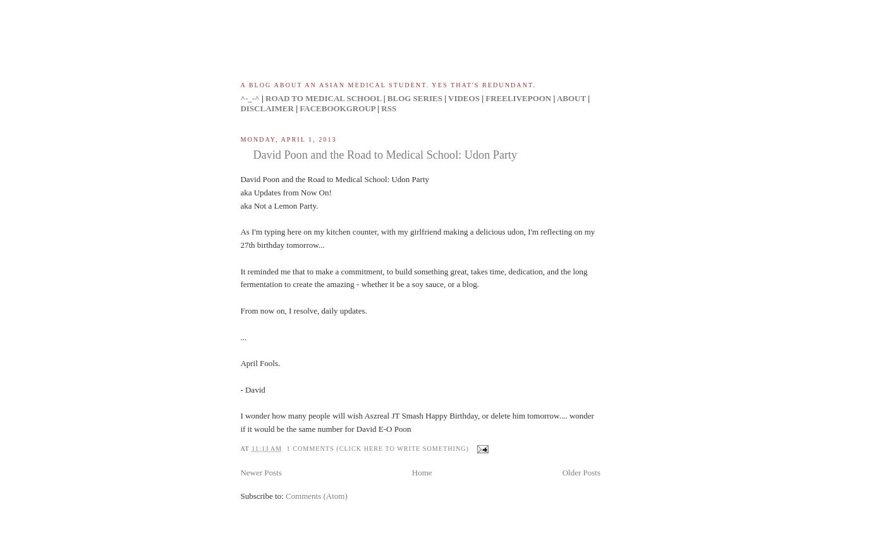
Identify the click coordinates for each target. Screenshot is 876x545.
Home (422, 472)
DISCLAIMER (267, 108)
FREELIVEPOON (518, 98)
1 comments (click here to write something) (378, 448)
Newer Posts (260, 472)
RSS (388, 108)
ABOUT (571, 98)
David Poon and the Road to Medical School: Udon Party (385, 155)
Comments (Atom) (317, 496)
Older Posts (581, 472)
